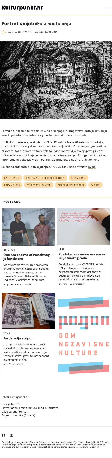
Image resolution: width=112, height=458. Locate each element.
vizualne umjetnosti (71, 185)
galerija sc (11, 178)
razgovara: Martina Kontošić (17, 285)
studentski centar (39, 185)
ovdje (92, 167)
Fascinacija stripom (18, 338)
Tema (6, 333)
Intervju (9, 250)
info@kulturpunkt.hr (15, 397)
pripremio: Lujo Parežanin (71, 284)
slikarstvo (78, 178)
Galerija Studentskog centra (45, 178)
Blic (61, 249)
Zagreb (95, 185)
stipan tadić (12, 185)
